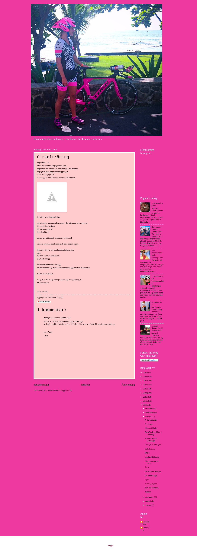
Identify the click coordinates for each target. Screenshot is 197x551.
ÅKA (147, 467)
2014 (145, 381)
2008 (145, 405)
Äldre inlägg (128, 384)
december (149, 408)
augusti (148, 501)
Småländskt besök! (152, 457)
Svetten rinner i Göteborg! (151, 439)
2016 (145, 372)
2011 (145, 393)
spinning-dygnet (151, 484)
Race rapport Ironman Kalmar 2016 (156, 229)
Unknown (146, 529)
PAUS (147, 453)
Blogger (111, 545)
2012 (145, 389)
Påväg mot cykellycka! (153, 445)
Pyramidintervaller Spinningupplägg (157, 279)
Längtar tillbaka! (151, 428)
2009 (145, 401)
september (149, 497)
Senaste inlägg (41, 384)
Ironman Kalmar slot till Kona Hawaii (157, 328)
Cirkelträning (150, 449)
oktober (148, 417)
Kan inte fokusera (151, 488)
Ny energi (148, 424)
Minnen (148, 492)
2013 (145, 385)
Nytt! (147, 480)
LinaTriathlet (146, 523)
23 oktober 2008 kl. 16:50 (61, 318)
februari (148, 505)
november (149, 413)
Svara (46, 336)
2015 (145, 377)
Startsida (85, 384)
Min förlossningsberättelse (157, 253)
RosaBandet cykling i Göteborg (153, 433)
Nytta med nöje (151, 420)
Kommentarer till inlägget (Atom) (59, 390)
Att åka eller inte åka (153, 472)
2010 (145, 397)
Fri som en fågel (151, 476)
